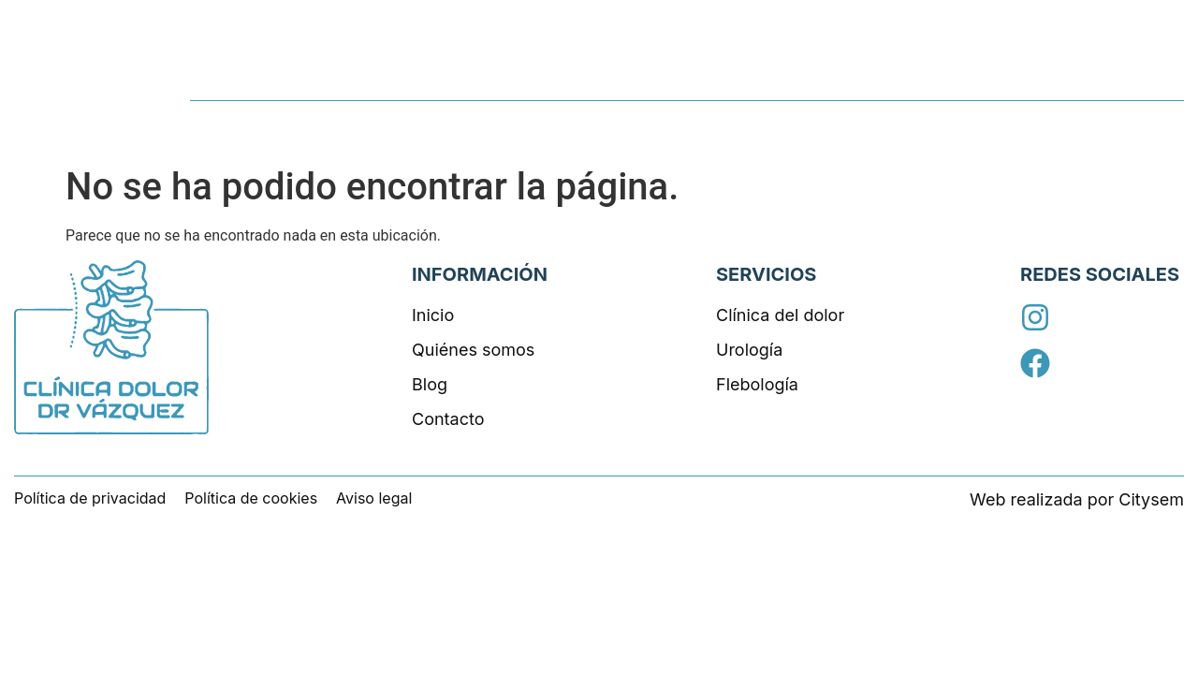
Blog (1053, 78)
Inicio (726, 78)
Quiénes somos (944, 78)
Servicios (815, 78)
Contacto (1141, 78)
